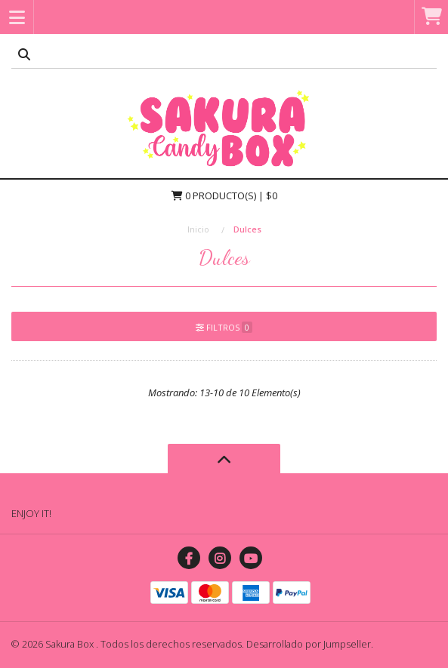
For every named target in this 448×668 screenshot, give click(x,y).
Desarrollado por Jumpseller (308, 644)
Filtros (224, 327)
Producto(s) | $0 (224, 195)
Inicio (198, 229)
